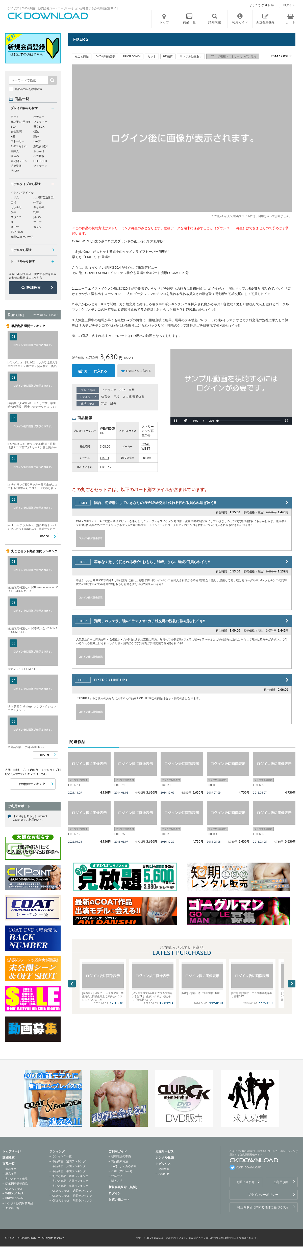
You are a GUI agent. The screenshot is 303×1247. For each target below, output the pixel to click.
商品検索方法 (119, 1161)
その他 (15, 170)
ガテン (37, 226)
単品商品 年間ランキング (69, 1171)
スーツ (15, 226)
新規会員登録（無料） (124, 1187)
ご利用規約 (280, 1182)
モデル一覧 (12, 1208)
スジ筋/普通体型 (133, 397)
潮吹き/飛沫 (40, 146)
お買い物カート (119, 1199)
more (44, 536)
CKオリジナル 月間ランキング (72, 1195)
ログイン (289, 5)
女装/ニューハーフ (22, 236)
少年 (13, 212)
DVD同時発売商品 (16, 1183)
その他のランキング (31, 784)
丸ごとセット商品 (16, 1178)
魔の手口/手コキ (21, 121)
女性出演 (16, 131)
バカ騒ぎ (38, 155)
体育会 (105, 397)
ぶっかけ (38, 151)
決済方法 (116, 1175)
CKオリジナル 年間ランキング (72, 1200)
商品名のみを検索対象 (28, 88)
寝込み (15, 155)
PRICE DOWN (14, 1198)
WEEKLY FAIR (14, 1193)
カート (290, 22)
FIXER (104, 458)
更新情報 (163, 1168)
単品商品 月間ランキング (69, 1166)
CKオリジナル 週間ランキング (72, 1190)
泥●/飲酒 (16, 165)
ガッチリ (16, 207)
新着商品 (10, 1168)
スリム (15, 197)
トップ (164, 22)
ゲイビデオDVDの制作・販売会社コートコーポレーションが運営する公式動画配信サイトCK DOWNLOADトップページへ (48, 16)
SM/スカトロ (19, 146)
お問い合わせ (245, 1182)
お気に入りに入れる (138, 370)
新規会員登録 (265, 22)
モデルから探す (21, 250)
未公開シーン (19, 161)
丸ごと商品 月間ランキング (70, 1180)
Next (291, 983)
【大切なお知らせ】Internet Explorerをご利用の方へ (30, 818)
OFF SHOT (40, 161)
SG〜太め (17, 231)
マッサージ (40, 165)
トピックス (163, 1164)
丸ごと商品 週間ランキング (70, 1175)
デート (15, 116)
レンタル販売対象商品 (19, 1203)
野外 (36, 136)
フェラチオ (108, 390)
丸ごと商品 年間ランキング (70, 1185)
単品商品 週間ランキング (69, 1161)
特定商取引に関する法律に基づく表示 (263, 1207)
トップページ (12, 1151)
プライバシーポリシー (263, 1194)
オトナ (37, 221)
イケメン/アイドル (22, 192)
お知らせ (163, 1173)
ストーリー (17, 141)
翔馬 (104, 403)
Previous (72, 983)
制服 (36, 212)
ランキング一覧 (62, 1156)
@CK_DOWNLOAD (248, 1167)
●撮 (13, 136)
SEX (122, 390)
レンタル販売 (165, 1157)
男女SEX (38, 126)
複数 (132, 390)
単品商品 (10, 1173)
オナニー (38, 116)
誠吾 (113, 403)
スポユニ (16, 217)
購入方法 (116, 1180)
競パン (37, 217)
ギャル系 (38, 207)
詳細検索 (34, 288)
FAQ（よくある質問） (125, 1166)
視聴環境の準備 (121, 1156)
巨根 (116, 397)
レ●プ (37, 141)
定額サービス (165, 1151)
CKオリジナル (14, 1188)
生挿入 (15, 151)
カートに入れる (95, 371)
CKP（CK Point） (122, 1171)
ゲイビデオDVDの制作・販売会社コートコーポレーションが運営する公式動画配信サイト (63, 8)
